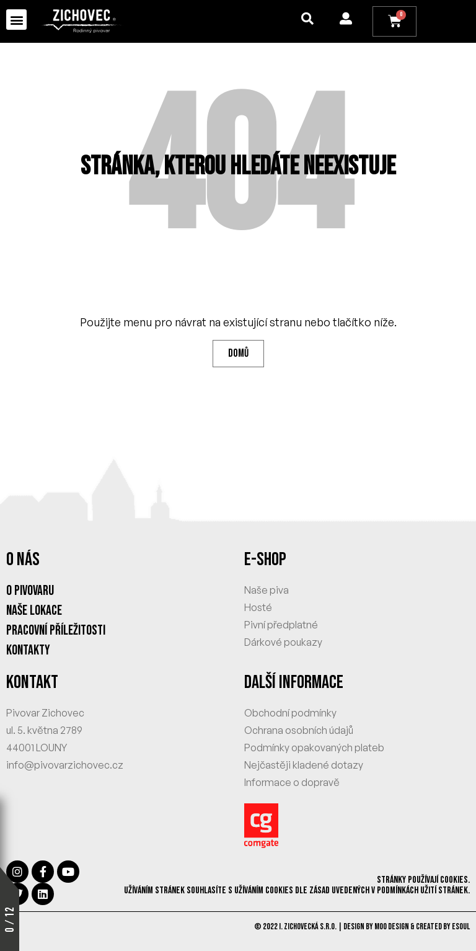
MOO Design (391, 927)
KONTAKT (32, 683)
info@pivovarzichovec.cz (64, 765)
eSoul (461, 927)
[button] (16, 19)
